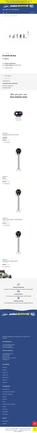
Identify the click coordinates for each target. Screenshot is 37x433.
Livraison (7, 78)
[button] (31, 12)
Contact (5, 423)
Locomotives (6, 389)
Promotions (34, 423)
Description (7, 76)
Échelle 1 (5, 370)
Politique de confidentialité (25, 428)
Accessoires (5, 411)
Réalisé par (18, 431)
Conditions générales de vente (24, 430)
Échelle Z (5, 382)
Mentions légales (14, 428)
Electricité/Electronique (9, 404)
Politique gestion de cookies (11, 430)
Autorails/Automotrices (9, 391)
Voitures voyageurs (7, 394)
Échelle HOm (6, 377)
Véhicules (5, 409)
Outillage (5, 414)
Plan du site (7, 428)
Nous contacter (34, 429)
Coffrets (5, 399)
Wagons (4, 396)
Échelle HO (5, 372)
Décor (8, 15)
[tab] (18, 76)
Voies (4, 401)
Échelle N (5, 379)
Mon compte (6, 421)
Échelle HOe (5, 374)
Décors (4, 406)
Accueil (4, 15)
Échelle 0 (5, 367)
